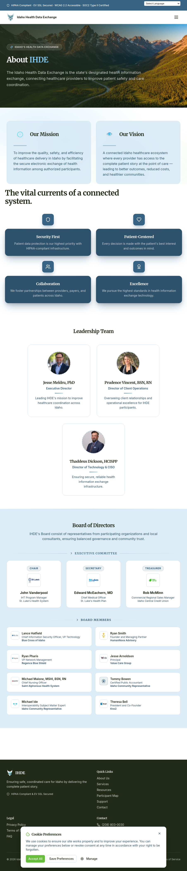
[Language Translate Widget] (162, 3)
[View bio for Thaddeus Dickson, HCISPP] (93, 447)
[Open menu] (176, 17)
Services (103, 784)
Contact (102, 807)
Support (102, 801)
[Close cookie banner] (159, 833)
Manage (88, 858)
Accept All (35, 858)
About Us (103, 778)
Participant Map (107, 795)
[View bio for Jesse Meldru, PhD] (60, 363)
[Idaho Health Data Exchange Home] (32, 17)
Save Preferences (61, 858)
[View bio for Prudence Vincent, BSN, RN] (126, 363)
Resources (104, 790)
